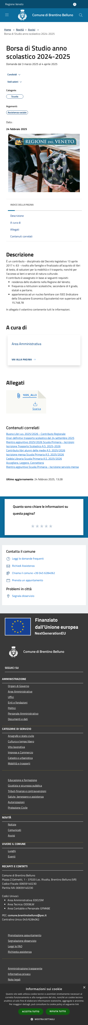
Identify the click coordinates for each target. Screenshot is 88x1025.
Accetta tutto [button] (30, 1011)
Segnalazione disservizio (22, 941)
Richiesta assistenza (20, 952)
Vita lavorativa (16, 747)
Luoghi (12, 851)
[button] (44, 1019)
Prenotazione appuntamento (24, 935)
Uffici (11, 697)
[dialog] (44, 1004)
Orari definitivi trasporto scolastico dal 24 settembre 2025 (40, 438)
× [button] (84, 987)
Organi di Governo (18, 686)
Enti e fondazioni (18, 702)
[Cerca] (81, 15)
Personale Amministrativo (23, 713)
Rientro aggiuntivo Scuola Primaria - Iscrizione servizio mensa (42, 467)
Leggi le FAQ (15, 946)
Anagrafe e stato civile (21, 736)
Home (7, 30)
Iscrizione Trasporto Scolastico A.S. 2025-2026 (33, 446)
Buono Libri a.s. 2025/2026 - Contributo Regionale (35, 434)
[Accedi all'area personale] (74, 4)
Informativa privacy (19, 974)
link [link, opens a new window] (77, 1004)
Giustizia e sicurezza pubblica (25, 785)
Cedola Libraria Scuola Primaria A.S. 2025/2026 (34, 459)
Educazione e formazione (22, 780)
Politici (12, 708)
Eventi (11, 856)
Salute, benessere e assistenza (26, 797)
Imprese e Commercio (20, 752)
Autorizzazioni (16, 802)
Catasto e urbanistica (20, 758)
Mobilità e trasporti (19, 763)
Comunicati (14, 830)
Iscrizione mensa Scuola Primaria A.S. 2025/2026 (35, 454)
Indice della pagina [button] (22, 204)
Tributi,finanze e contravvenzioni (27, 791)
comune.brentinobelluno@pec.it (27, 915)
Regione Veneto (14, 4)
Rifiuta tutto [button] (58, 1011)
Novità (20, 30)
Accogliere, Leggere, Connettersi (25, 463)
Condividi (14, 75)
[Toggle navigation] (7, 15)
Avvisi (31, 30)
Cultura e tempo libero (21, 741)
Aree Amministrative (20, 691)
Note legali (14, 979)
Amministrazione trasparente (25, 968)
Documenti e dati (18, 719)
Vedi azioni (15, 82)
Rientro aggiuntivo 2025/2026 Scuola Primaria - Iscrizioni (40, 442)
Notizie (12, 824)
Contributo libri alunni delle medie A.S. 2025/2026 (35, 450)
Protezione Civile (18, 808)
